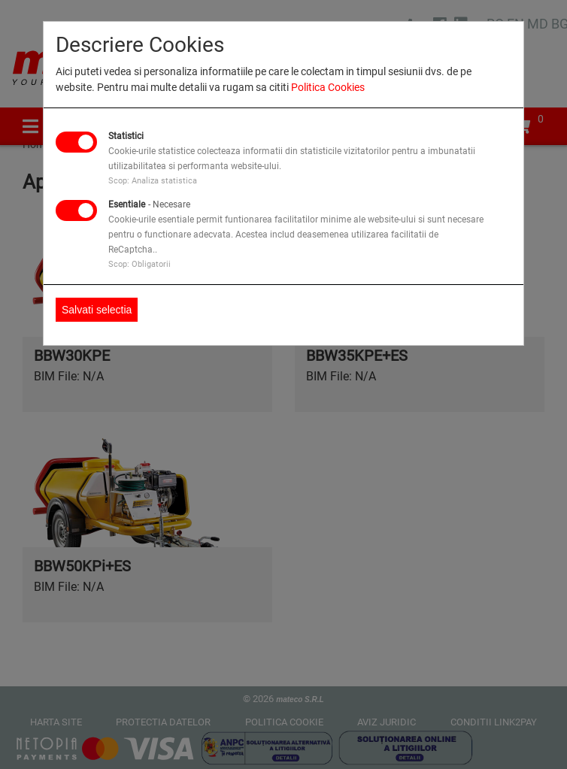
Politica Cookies (328, 87)
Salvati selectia (97, 310)
